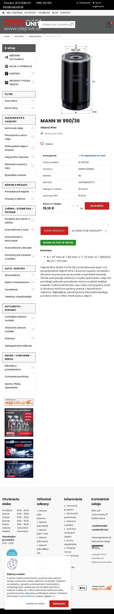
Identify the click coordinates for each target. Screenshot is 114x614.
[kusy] (75, 206)
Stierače (10, 338)
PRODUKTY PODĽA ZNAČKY (17, 82)
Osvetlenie (11, 289)
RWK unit (95, 510)
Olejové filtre (35, 36)
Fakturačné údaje (100, 541)
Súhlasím (59, 603)
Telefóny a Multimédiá (18, 296)
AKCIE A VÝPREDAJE (18, 66)
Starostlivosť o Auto (17, 229)
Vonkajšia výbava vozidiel (15, 318)
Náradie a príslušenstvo (13, 367)
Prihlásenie (84, 2)
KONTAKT (66, 12)
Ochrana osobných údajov (70, 532)
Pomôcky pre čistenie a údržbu (18, 256)
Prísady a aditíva (15, 199)
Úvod (6, 36)
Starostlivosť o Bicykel (18, 247)
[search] (71, 25)
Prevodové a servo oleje (16, 137)
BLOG (55, 12)
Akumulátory (12, 275)
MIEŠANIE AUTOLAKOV (14, 57)
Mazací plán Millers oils (43, 549)
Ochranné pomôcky (17, 376)
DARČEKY (12, 73)
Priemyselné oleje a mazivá (16, 148)
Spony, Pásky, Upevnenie (13, 385)
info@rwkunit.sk (13, 7)
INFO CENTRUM (14, 12)
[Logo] (22, 24)
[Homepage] (3, 13)
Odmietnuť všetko (35, 603)
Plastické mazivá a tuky (16, 166)
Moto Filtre (11, 108)
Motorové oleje (14, 128)
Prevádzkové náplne (17, 191)
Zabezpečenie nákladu (18, 345)
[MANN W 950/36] (76, 79)
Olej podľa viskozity (16, 157)
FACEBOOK (44, 12)
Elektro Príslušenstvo (17, 282)
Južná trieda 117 (100, 514)
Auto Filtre (19, 36)
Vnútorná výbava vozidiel (15, 329)
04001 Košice (98, 518)
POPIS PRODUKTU (54, 230)
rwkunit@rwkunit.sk (101, 537)
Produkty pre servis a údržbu (17, 220)
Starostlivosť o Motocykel (13, 238)
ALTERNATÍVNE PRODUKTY (90, 231)
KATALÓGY (30, 12)
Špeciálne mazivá (15, 175)
